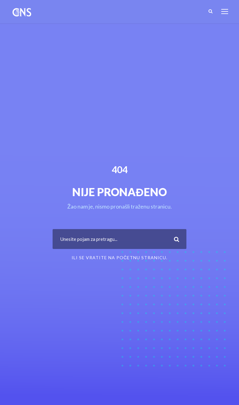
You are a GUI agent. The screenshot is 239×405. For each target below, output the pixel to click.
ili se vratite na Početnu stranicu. (119, 257)
